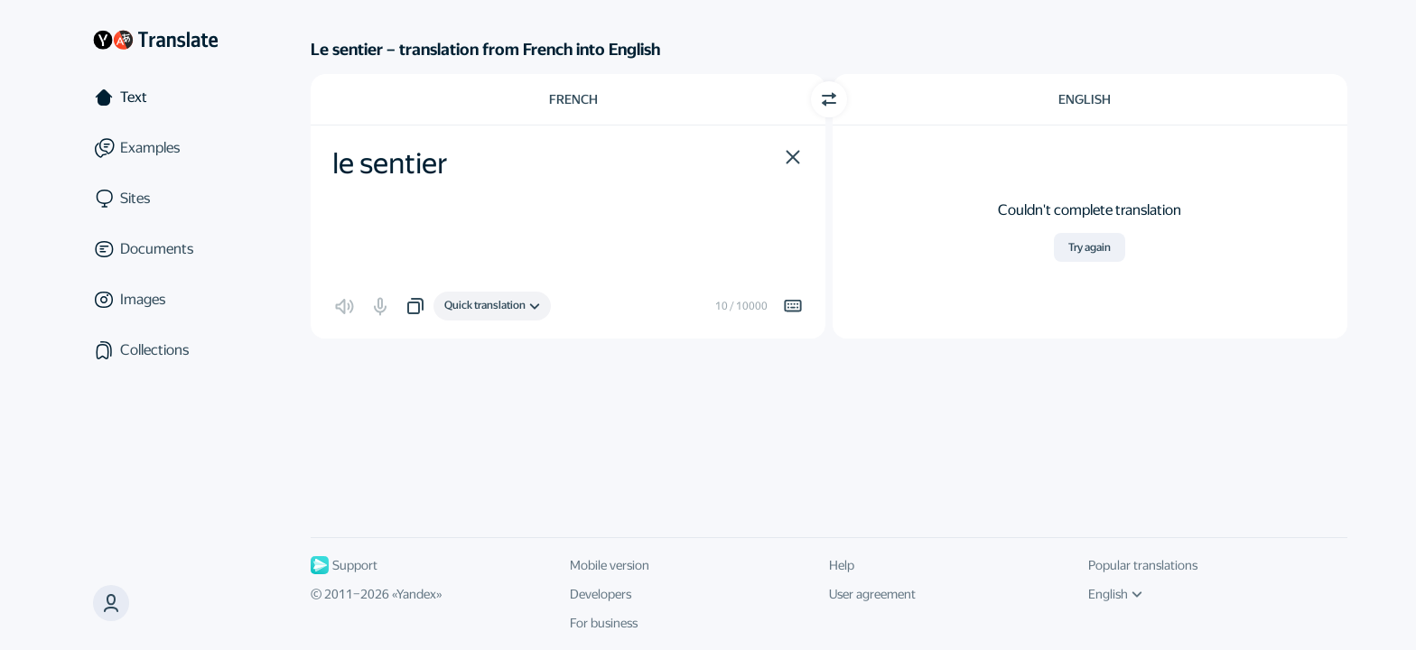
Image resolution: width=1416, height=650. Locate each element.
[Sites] (155, 199)
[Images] (155, 300)
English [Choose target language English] (1084, 99)
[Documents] (155, 249)
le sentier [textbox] (390, 163)
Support (344, 565)
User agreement (872, 594)
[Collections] (155, 350)
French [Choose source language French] (573, 99)
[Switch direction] (829, 99)
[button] (793, 157)
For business (604, 623)
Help (841, 565)
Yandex (416, 594)
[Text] (155, 97)
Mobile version (609, 565)
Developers (600, 594)
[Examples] (155, 148)
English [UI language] (1115, 594)
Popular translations (1142, 565)
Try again (1089, 247)
